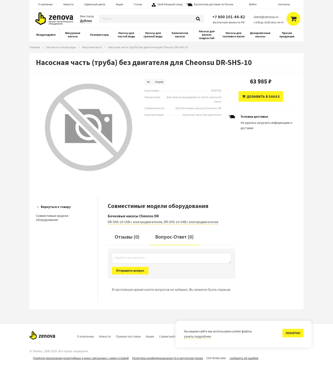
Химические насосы (180, 34)
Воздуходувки (46, 35)
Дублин (86, 20)
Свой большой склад (169, 4)
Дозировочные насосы (260, 34)
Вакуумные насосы (72, 34)
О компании (45, 4)
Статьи (138, 4)
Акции (119, 4)
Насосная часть (92, 47)
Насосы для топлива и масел (233, 34)
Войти (253, 4)
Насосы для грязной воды (153, 34)
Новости (68, 4)
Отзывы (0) (127, 236)
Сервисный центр (94, 4)
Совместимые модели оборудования (52, 218)
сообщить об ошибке (244, 358)
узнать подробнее (197, 336)
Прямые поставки (128, 336)
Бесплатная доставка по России (213, 4)
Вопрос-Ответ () (174, 236)
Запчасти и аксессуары (61, 47)
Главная (35, 47)
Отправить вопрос (130, 270)
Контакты (284, 4)
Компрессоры (99, 35)
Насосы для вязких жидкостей (207, 34)
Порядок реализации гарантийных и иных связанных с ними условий (81, 358)
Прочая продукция (287, 34)
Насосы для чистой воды (126, 34)
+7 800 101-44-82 (228, 17)
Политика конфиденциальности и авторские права (167, 358)
